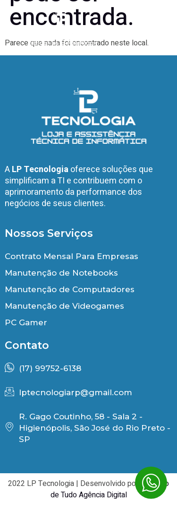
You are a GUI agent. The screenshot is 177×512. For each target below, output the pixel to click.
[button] (150, 23)
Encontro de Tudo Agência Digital (110, 489)
